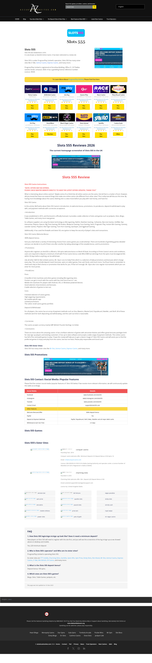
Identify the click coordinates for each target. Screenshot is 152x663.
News (82, 644)
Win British (42, 560)
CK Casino (50, 560)
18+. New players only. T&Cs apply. (32, 99)
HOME (17, 19)
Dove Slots (88, 636)
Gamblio (64, 558)
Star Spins (61, 633)
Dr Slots (63, 636)
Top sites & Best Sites (36, 19)
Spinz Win (71, 558)
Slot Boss (119, 633)
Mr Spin (109, 633)
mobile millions (38, 511)
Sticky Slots (87, 558)
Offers (118, 134)
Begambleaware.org (32, 100)
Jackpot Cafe (99, 636)
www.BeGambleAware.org (76, 623)
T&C (70, 644)
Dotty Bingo (52, 636)
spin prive (36, 499)
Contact (64, 644)
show (9, 599)
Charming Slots (54, 558)
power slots (36, 517)
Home (58, 644)
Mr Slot (52, 348)
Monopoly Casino (48, 633)
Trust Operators (111, 19)
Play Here (32, 107)
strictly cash (109, 505)
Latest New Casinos (97, 19)
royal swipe (108, 511)
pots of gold (72, 517)
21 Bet (35, 560)
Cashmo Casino (75, 636)
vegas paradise (110, 493)
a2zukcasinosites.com (44, 644)
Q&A (110, 644)
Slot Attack (96, 558)
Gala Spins (72, 633)
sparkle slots (73, 499)
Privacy (76, 644)
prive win (72, 511)
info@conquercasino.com (73, 460)
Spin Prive (79, 558)
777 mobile (44, 558)
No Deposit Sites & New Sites (56, 19)
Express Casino (52, 63)
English (121, 7)
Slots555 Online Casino (44, 55)
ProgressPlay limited (76, 79)
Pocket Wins (99, 633)
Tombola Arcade (85, 633)
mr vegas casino (110, 517)
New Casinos (103, 644)
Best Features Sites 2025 (78, 19)
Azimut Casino (41, 63)
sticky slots (108, 499)
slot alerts (36, 505)
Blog (24, 19)
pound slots (72, 505)
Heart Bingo (34, 633)
